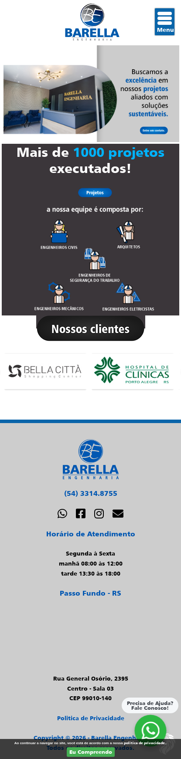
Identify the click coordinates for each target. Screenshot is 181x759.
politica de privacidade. (145, 743)
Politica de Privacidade (90, 718)
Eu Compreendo (90, 752)
